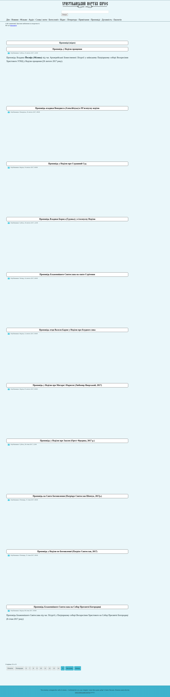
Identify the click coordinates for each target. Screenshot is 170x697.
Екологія (117, 20)
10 (41, 668)
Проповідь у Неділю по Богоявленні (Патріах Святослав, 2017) (67, 551)
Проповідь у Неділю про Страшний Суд (67, 163)
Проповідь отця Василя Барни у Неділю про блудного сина (67, 330)
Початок (10, 668)
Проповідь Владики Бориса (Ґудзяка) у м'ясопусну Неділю (67, 219)
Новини (14, 20)
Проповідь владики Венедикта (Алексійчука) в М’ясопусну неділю (67, 108)
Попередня (19, 668)
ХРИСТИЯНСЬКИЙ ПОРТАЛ (83, 692)
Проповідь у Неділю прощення (67, 49)
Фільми (23, 20)
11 (45, 668)
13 (54, 668)
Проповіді (95, 20)
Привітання (84, 20)
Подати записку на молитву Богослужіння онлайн (85, 683)
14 (58, 668)
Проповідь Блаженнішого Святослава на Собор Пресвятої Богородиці (67, 607)
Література (72, 20)
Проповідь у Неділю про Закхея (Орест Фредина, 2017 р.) (67, 440)
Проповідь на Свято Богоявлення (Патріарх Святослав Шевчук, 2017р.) (67, 496)
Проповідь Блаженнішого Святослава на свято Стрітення (67, 274)
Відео (62, 20)
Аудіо (31, 20)
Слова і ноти (41, 20)
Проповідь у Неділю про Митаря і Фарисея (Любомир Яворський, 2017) (67, 385)
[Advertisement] (49, 32)
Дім (8, 20)
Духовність (107, 20)
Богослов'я (53, 20)
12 (49, 668)
